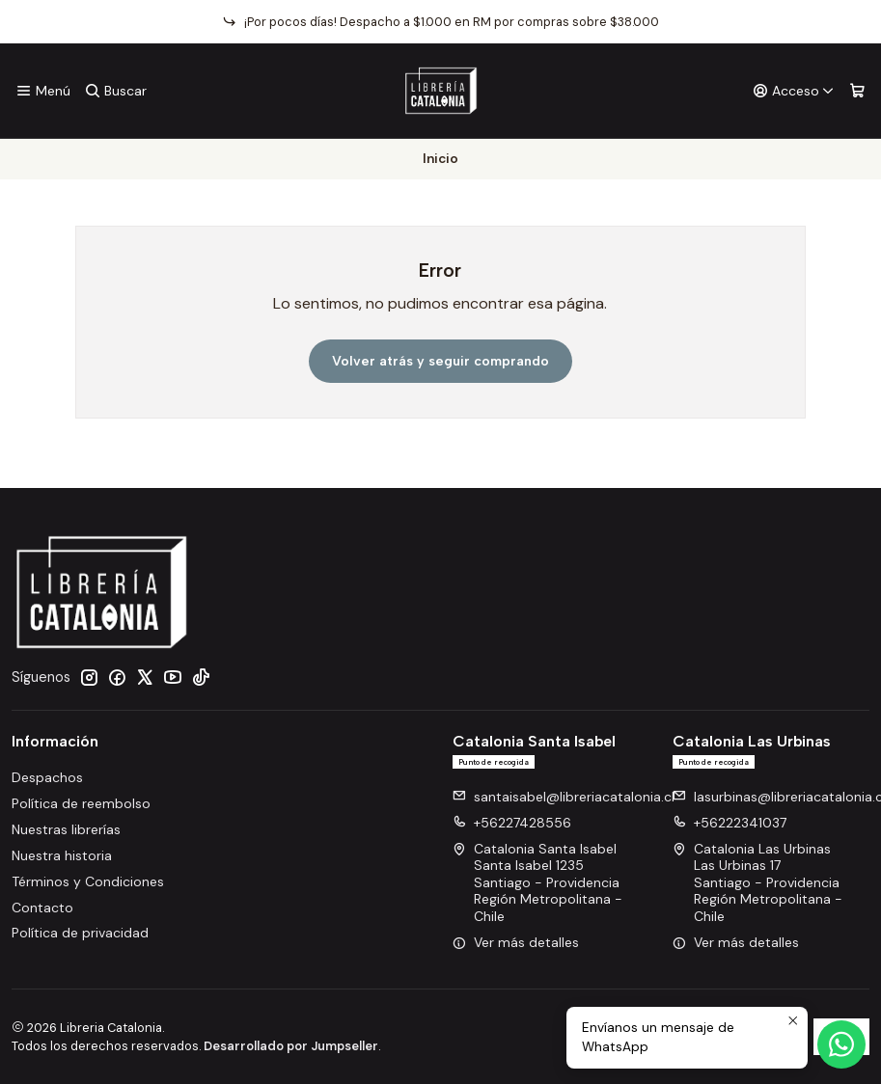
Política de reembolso (81, 803)
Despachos (47, 777)
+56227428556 (512, 822)
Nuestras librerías (66, 829)
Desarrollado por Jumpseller (291, 1046)
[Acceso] (794, 91)
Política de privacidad (80, 932)
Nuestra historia (62, 855)
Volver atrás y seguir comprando (440, 361)
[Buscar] (115, 91)
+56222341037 (729, 822)
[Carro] (857, 91)
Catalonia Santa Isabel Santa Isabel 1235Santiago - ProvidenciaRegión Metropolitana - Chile (537, 882)
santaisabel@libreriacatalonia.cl (564, 796)
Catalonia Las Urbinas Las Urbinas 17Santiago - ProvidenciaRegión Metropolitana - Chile (757, 882)
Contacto (42, 907)
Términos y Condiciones (88, 881)
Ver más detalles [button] (516, 942)
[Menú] (43, 91)
